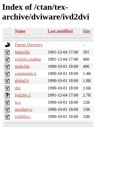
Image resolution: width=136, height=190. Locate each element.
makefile (22, 66)
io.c (18, 102)
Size (86, 31)
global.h (22, 80)
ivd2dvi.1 (23, 95)
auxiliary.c (24, 109)
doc (18, 88)
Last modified (60, 31)
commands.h (25, 73)
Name (20, 31)
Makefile (22, 52)
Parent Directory (29, 44)
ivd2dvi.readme (28, 59)
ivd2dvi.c (23, 116)
